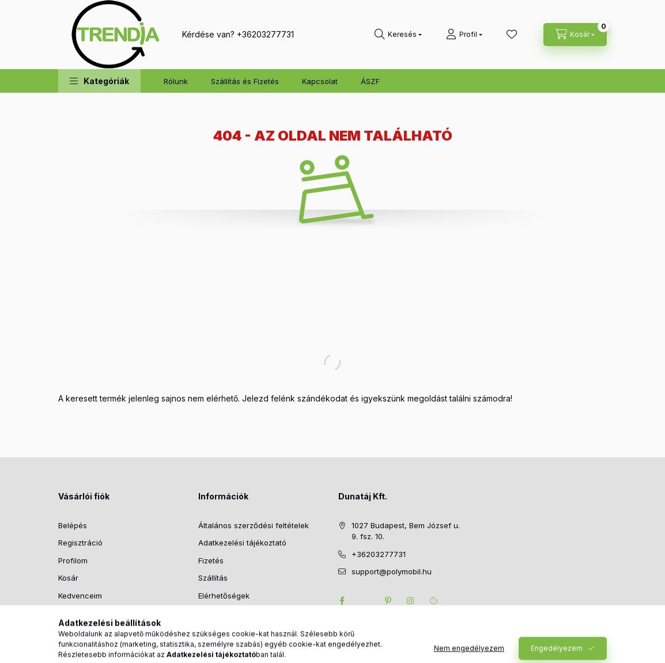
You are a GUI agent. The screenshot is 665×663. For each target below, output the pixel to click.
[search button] (398, 34)
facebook (341, 600)
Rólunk (176, 81)
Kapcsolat (320, 81)
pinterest (387, 600)
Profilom (73, 560)
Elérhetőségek (224, 595)
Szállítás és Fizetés (245, 81)
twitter (364, 600)
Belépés (72, 525)
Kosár (68, 577)
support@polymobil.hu (392, 571)
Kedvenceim (80, 595)
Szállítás (213, 577)
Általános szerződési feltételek (253, 525)
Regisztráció (80, 542)
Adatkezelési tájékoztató (242, 542)
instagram (410, 600)
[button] (99, 81)
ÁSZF (370, 81)
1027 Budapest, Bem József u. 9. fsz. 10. (406, 531)
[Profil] (464, 34)
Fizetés (211, 560)
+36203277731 (265, 34)
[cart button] (575, 34)
